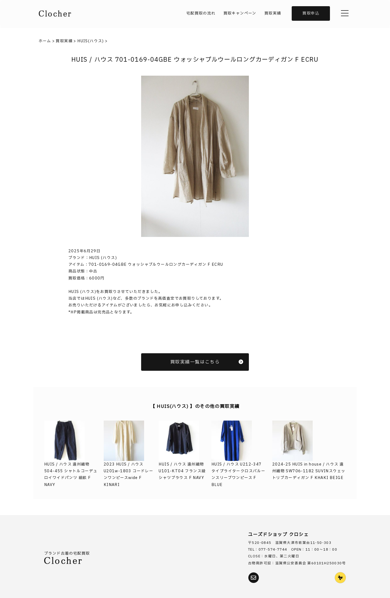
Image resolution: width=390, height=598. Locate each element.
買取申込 (310, 13)
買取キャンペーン (240, 13)
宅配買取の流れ (200, 13)
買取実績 (272, 13)
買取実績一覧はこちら (206, 362)
